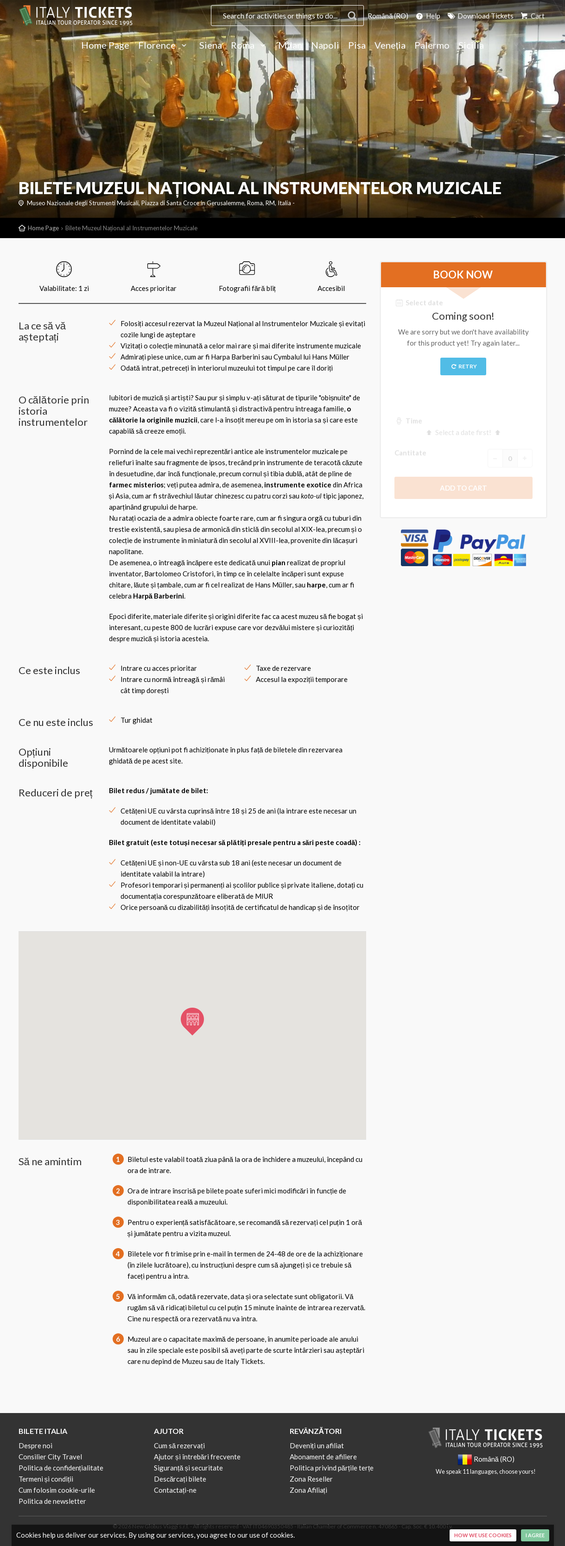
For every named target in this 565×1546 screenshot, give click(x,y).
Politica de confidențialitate (61, 1468)
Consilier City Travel (50, 1456)
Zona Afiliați (308, 1490)
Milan (290, 45)
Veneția (390, 45)
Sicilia (471, 45)
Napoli (325, 45)
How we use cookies (483, 1535)
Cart (532, 16)
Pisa (357, 45)
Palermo (432, 45)
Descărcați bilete (180, 1479)
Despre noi (35, 1445)
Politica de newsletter (52, 1501)
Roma (250, 45)
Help (427, 16)
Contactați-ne (175, 1490)
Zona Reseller (311, 1479)
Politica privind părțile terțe (332, 1468)
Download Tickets (480, 16)
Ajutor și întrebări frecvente (197, 1456)
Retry (463, 366)
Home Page (105, 45)
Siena (210, 45)
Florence (164, 45)
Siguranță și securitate (188, 1468)
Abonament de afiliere (323, 1456)
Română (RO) (388, 16)
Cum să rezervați (179, 1445)
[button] (192, 1021)
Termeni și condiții (46, 1479)
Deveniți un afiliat (317, 1445)
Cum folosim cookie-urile (57, 1490)
